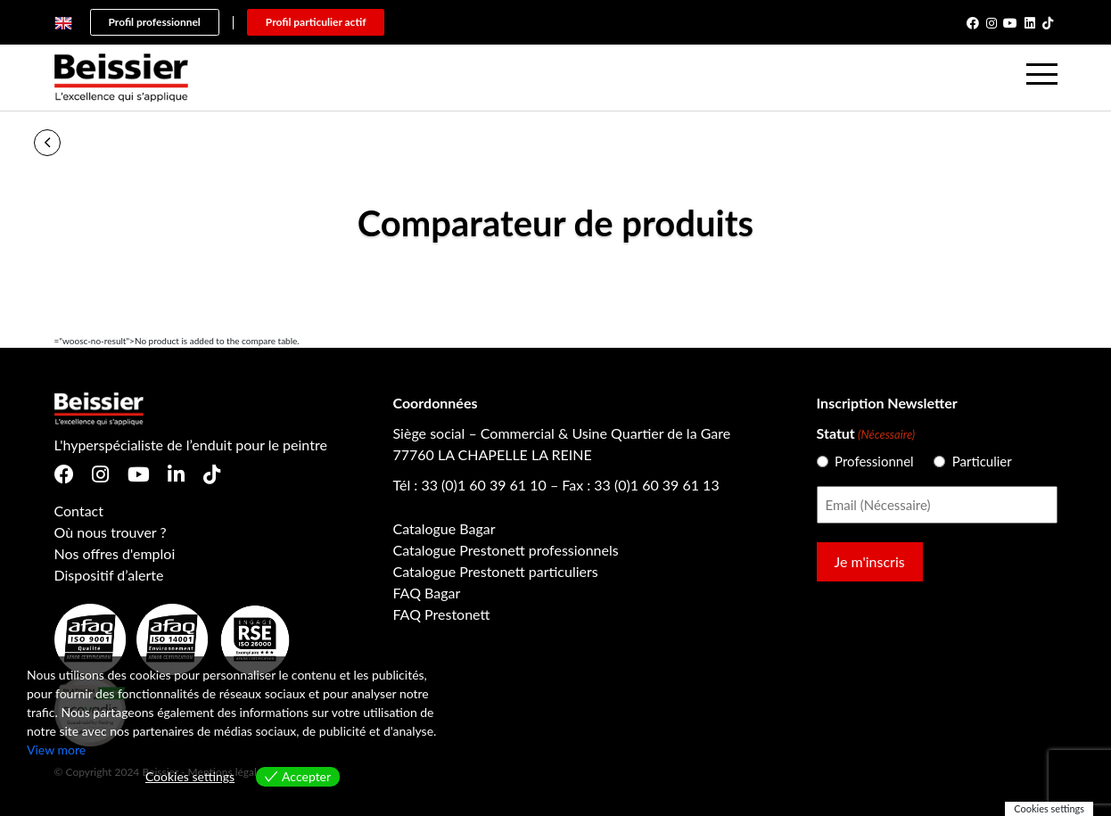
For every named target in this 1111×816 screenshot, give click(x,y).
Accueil (92, 142)
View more (56, 749)
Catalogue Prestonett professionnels (506, 549)
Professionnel (867, 461)
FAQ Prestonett (441, 614)
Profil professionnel (155, 22)
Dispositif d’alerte (109, 574)
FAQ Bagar (427, 592)
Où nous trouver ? (110, 531)
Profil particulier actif (316, 22)
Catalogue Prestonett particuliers (495, 571)
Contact (78, 510)
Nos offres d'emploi (115, 553)
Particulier (975, 461)
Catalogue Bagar (444, 528)
